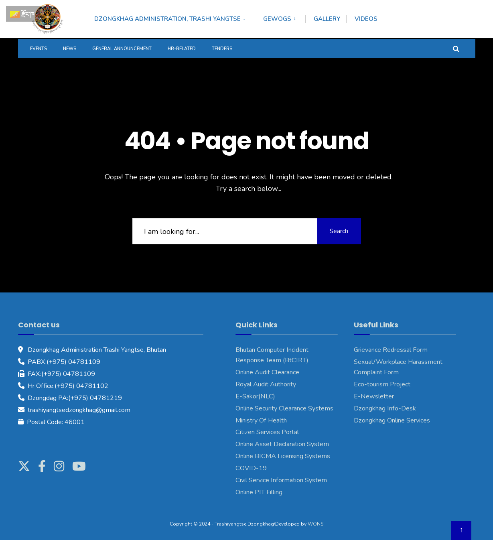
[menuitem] (174, 17)
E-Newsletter (374, 396)
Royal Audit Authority (265, 384)
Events (38, 49)
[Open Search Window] (456, 48)
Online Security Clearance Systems (284, 408)
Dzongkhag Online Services (392, 420)
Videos (366, 19)
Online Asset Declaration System (282, 444)
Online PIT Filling (258, 492)
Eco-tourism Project (382, 384)
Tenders (222, 49)
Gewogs (277, 19)
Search (339, 231)
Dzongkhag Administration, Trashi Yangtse (167, 19)
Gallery (327, 19)
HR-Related (182, 49)
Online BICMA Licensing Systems (282, 456)
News (69, 49)
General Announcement (122, 49)
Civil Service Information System (281, 480)
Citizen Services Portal (267, 432)
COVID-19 (251, 468)
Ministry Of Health (261, 420)
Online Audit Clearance (267, 372)
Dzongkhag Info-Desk (385, 408)
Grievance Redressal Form (391, 349)
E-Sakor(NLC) (255, 396)
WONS (315, 524)
